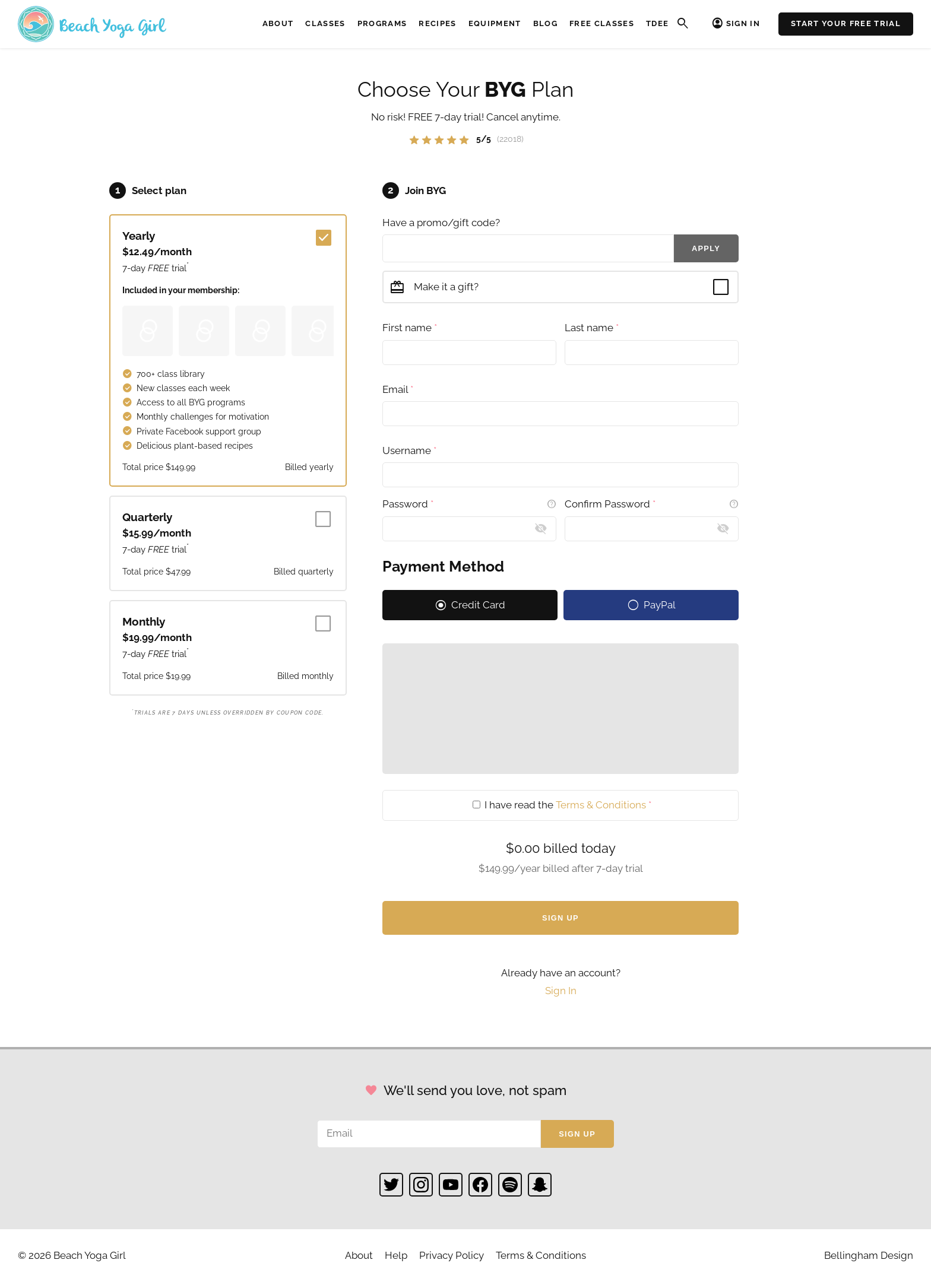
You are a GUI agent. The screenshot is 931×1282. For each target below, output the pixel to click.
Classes (325, 23)
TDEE (657, 23)
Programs (382, 23)
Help (396, 1255)
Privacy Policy (451, 1255)
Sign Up (560, 917)
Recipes (437, 23)
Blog (545, 23)
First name (409, 328)
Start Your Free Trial (846, 23)
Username (409, 450)
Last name (592, 328)
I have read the (562, 805)
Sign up (577, 1133)
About (278, 23)
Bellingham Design (868, 1255)
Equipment (494, 23)
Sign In (743, 23)
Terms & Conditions (601, 805)
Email (397, 389)
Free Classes (601, 23)
